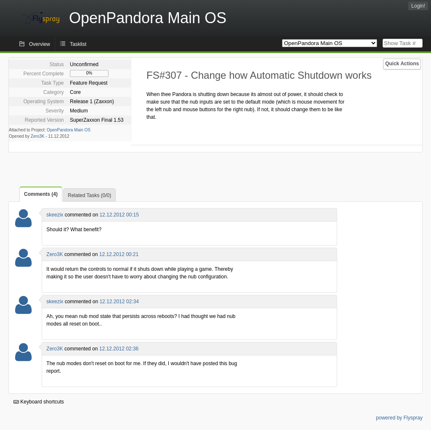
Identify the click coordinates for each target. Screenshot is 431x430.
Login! (418, 6)
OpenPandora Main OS (68, 130)
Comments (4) (41, 194)
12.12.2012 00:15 (118, 215)
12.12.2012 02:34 (118, 301)
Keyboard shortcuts (38, 402)
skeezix (54, 215)
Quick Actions (402, 64)
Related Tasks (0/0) (89, 195)
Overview (39, 44)
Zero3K (38, 136)
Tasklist (78, 44)
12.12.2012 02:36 (118, 349)
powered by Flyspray (399, 418)
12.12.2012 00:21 (118, 254)
